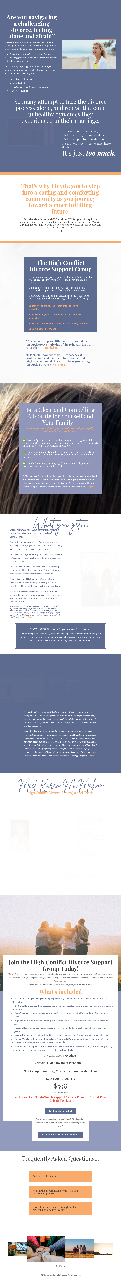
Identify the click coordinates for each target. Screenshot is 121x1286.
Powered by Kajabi (61, 1280)
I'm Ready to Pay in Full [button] (60, 1111)
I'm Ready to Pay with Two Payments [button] (60, 1135)
